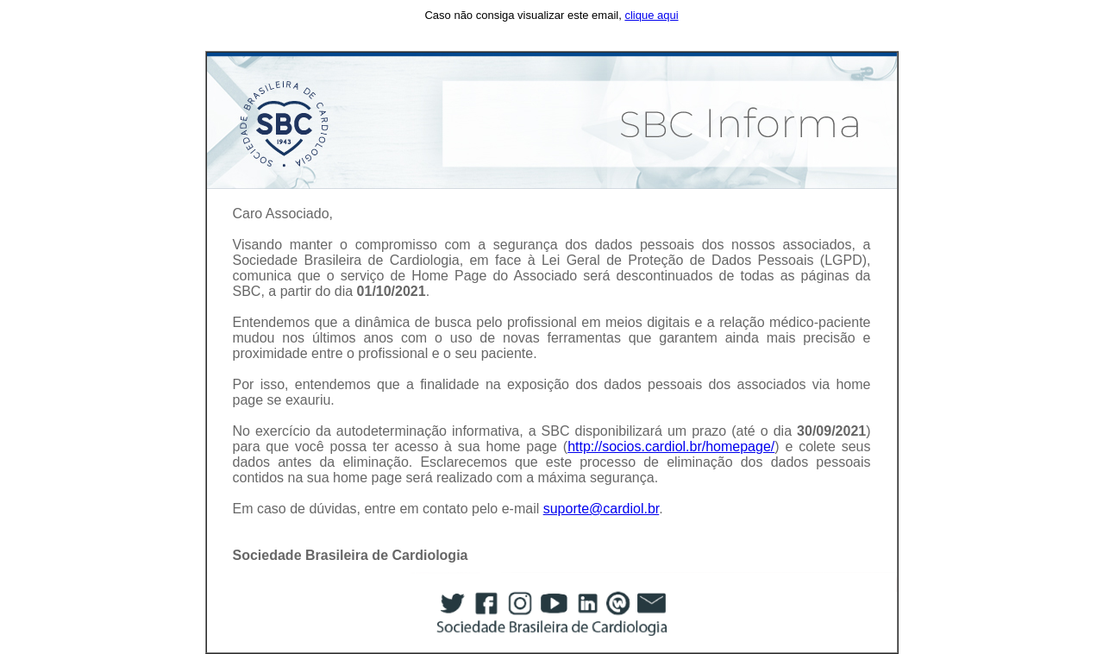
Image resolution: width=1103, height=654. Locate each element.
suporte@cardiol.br (601, 508)
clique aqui (651, 15)
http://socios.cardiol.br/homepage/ (670, 446)
